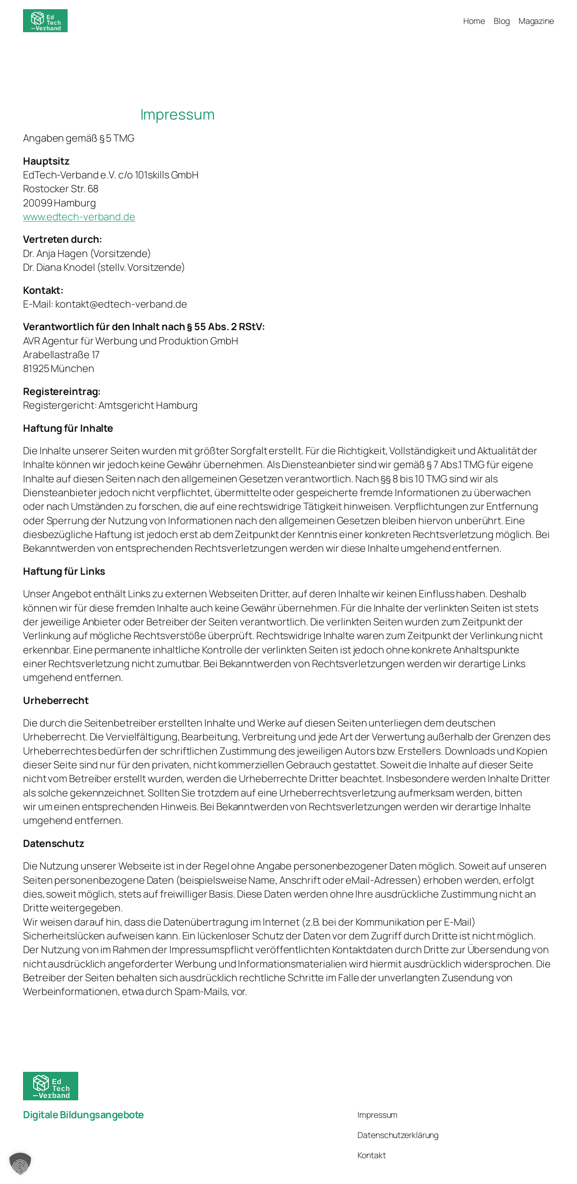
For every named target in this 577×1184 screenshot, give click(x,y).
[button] (20, 1164)
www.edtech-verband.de (79, 216)
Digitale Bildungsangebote (83, 1114)
